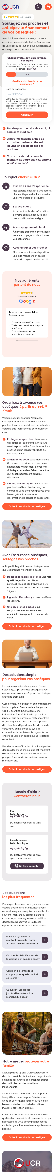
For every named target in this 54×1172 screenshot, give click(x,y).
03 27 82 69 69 (19, 816)
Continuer (27, 115)
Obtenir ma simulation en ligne (27, 506)
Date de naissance (16, 89)
